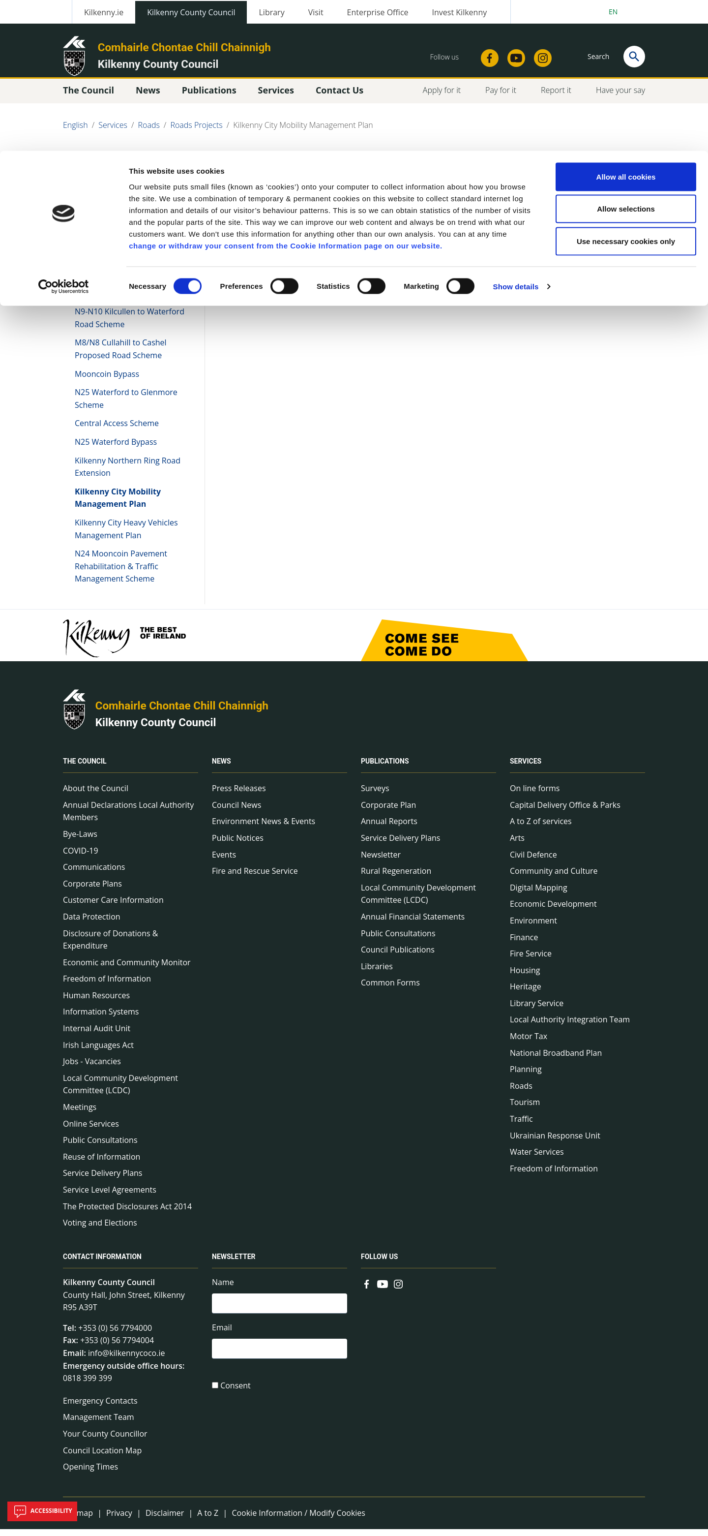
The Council (85, 768)
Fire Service (531, 960)
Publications (385, 768)
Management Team (98, 1423)
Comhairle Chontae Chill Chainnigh (181, 712)
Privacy (119, 1519)
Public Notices (238, 844)
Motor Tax (528, 1043)
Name (223, 1289)
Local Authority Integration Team (570, 1026)
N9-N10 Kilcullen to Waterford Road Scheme (129, 325)
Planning (526, 1076)
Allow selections (626, 58)
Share (476, 177)
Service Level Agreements (109, 1196)
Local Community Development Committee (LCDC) (120, 1091)
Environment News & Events (263, 828)
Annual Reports (389, 828)
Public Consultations (100, 1146)
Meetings (79, 1113)
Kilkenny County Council (155, 728)
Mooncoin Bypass (107, 380)
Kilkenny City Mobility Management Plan (118, 505)
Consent (235, 1395)
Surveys (375, 795)
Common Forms (390, 989)
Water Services (537, 1158)
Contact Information (102, 1263)
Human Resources (96, 1002)
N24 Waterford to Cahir (117, 268)
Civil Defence (533, 861)
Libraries (377, 973)
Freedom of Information (107, 985)
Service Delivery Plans (102, 1179)
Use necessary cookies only (626, 90)
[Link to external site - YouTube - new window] (382, 1290)
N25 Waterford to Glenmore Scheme (126, 405)
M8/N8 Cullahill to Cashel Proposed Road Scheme (121, 356)
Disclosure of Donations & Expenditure (110, 946)
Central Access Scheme (117, 430)
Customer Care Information (113, 906)
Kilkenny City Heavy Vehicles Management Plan (126, 536)
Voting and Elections (100, 1229)
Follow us (379, 1263)
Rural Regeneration (396, 877)
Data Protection (91, 923)
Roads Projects (104, 241)
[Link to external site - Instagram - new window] (398, 1290)
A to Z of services (541, 828)
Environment (533, 927)
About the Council (95, 795)
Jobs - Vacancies (92, 1068)
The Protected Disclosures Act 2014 (127, 1212)
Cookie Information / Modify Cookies (298, 1519)
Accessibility (42, 1511)
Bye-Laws (80, 840)
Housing (525, 977)
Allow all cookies (626, 26)
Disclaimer (165, 1519)
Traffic (521, 1125)
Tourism (525, 1109)
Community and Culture (553, 877)
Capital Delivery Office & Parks (565, 811)
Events (224, 861)
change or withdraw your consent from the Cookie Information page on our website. (285, 95)
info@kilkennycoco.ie (126, 1359)
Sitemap (78, 1519)
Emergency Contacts (100, 1407)
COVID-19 (80, 857)
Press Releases (239, 795)
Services (525, 768)
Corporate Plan (388, 811)
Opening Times (90, 1473)
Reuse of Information (101, 1163)
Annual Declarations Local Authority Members (128, 818)
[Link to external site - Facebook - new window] (367, 1290)
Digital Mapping (538, 894)
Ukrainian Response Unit (555, 1142)
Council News (236, 811)
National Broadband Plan (556, 1059)
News (221, 768)
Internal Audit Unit (96, 1035)
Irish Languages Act (98, 1051)
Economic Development (553, 910)
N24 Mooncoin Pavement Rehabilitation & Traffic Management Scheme (121, 573)
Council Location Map (102, 1456)
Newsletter (381, 861)
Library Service (536, 1010)
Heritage (525, 993)
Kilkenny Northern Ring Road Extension (127, 473)
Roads (521, 1092)
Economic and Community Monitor (127, 969)
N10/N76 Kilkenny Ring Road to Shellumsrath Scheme (127, 294)
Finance (524, 943)
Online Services (91, 1130)
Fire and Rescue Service (255, 877)
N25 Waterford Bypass (116, 448)
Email (222, 1336)
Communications (94, 873)
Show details (516, 135)
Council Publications (398, 956)
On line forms (535, 795)
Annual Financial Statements (413, 923)
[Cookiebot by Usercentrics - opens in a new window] (64, 135)
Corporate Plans (92, 890)
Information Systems (101, 1018)
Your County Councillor (105, 1440)
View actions (530, 177)
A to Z (207, 1519)
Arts (517, 844)
